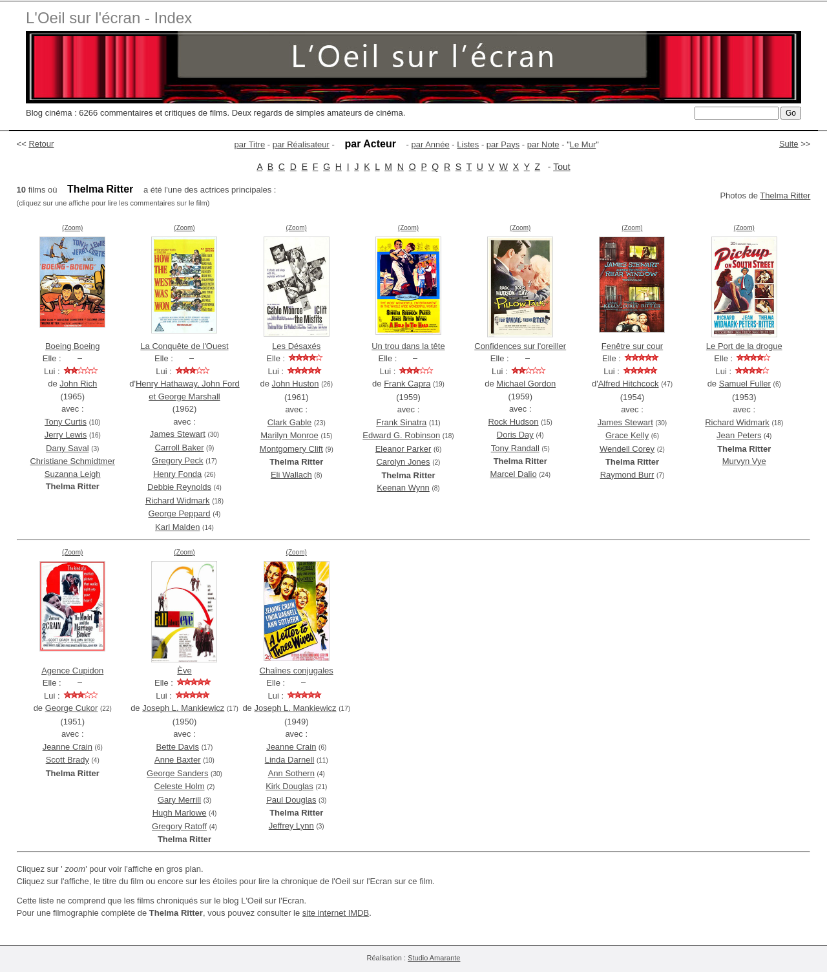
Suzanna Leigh (73, 474)
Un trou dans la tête (408, 346)
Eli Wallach (291, 475)
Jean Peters (739, 435)
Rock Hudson (513, 422)
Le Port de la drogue (744, 346)
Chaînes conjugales (296, 670)
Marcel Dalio (513, 474)
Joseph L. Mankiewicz (183, 708)
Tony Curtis (66, 422)
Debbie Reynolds (179, 487)
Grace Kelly (627, 435)
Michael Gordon (526, 383)
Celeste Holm (179, 786)
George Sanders (177, 773)
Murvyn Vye (744, 461)
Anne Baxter (177, 760)
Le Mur (583, 144)
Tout (561, 167)
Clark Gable (289, 422)
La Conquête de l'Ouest (184, 346)
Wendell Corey (627, 449)
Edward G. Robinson (401, 435)
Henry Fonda (177, 474)
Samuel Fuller (745, 383)
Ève (184, 670)
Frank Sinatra (401, 422)
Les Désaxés (296, 346)
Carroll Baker (179, 447)
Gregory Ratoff (179, 826)
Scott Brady (67, 760)
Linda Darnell (290, 760)
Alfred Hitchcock (628, 383)
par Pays (503, 144)
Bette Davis (177, 747)
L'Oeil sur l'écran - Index (109, 17)
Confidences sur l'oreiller (520, 346)
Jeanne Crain (67, 747)
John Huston (295, 383)
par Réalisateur (301, 144)
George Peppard (179, 513)
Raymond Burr (627, 475)
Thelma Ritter (785, 195)
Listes (468, 144)
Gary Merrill (179, 800)
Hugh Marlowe (179, 813)
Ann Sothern (291, 773)
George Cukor (71, 708)
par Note (543, 144)
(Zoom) (72, 227)
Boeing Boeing (72, 346)
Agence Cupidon (72, 670)
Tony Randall (515, 448)
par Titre (250, 144)
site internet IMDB (335, 913)
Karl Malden (177, 527)
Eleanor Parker (403, 449)
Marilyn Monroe (289, 435)
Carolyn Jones (403, 462)
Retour (41, 144)
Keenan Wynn (403, 487)
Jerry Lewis (66, 434)
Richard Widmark (177, 500)
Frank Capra (407, 383)
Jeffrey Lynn (291, 825)
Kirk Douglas (289, 786)
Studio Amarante (434, 958)
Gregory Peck (177, 460)
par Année (430, 144)
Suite (789, 144)
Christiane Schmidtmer (72, 461)
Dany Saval (67, 448)
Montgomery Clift (291, 449)
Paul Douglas (291, 800)
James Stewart (177, 434)
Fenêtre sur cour (632, 346)
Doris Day (515, 434)
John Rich (78, 383)
